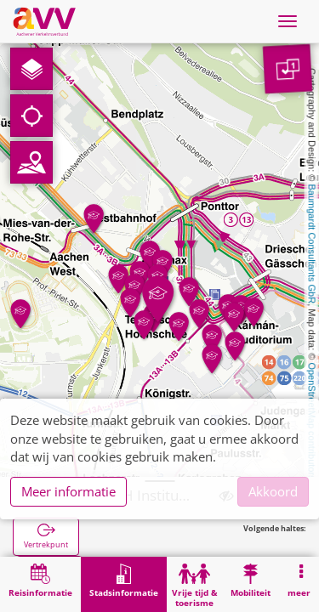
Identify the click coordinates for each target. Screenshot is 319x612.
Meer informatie (68, 491)
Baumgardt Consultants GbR (312, 244)
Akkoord (273, 491)
